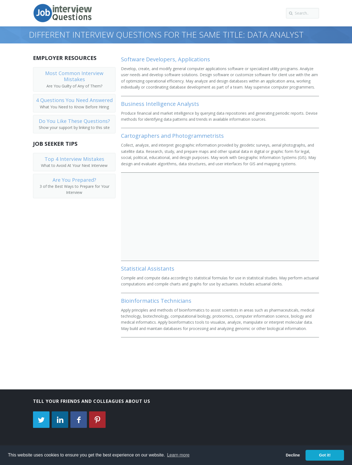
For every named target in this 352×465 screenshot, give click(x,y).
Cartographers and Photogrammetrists (172, 135)
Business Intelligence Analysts (160, 104)
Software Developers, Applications (165, 59)
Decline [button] (293, 455)
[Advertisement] (220, 216)
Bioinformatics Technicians (156, 300)
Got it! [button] (325, 455)
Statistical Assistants (147, 268)
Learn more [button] (178, 455)
